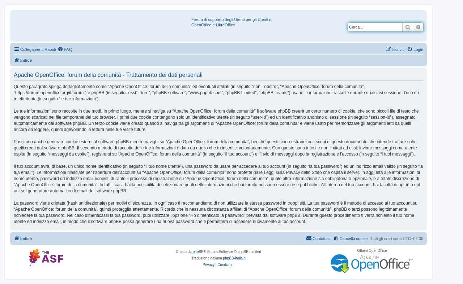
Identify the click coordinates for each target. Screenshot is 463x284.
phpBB (198, 252)
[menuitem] (65, 49)
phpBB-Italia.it (234, 258)
